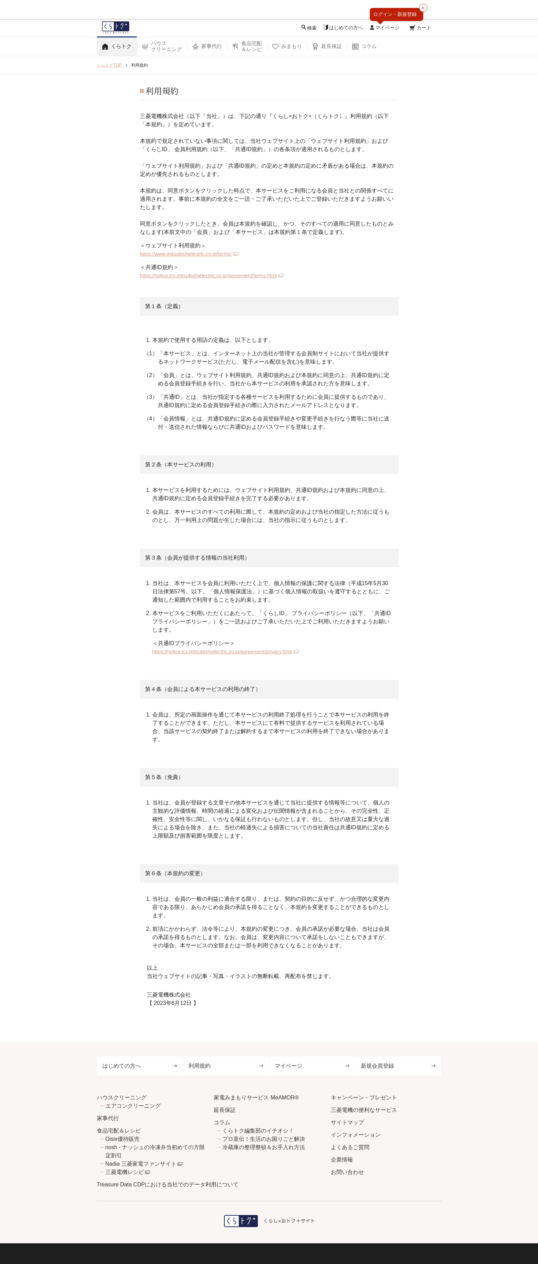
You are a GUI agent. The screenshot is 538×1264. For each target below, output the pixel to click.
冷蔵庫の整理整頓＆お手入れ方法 (263, 1147)
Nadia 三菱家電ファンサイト (140, 1164)
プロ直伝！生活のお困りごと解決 (263, 1139)
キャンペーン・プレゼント (364, 1097)
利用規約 (226, 1066)
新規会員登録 (398, 1066)
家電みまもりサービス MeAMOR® (256, 1097)
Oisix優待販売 (122, 1139)
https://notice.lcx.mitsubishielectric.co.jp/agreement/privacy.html (229, 651)
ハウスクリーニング (121, 1097)
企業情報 (342, 1160)
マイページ (312, 1066)
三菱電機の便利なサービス (364, 1110)
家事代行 (108, 1118)
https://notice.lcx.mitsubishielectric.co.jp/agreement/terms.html (215, 275)
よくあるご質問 (350, 1147)
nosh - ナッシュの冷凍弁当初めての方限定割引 (155, 1151)
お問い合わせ (347, 1172)
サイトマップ (347, 1122)
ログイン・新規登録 (395, 14)
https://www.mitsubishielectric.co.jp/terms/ (191, 254)
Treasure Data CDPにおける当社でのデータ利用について (168, 1184)
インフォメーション (355, 1135)
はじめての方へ (139, 1066)
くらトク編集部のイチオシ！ (258, 1131)
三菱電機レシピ (124, 1172)
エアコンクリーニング (133, 1106)
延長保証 (225, 1110)
